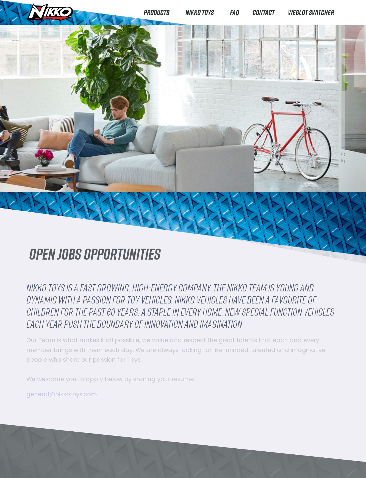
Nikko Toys (201, 12)
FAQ (234, 12)
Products (158, 12)
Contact (263, 12)
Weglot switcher (311, 12)
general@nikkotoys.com (61, 394)
